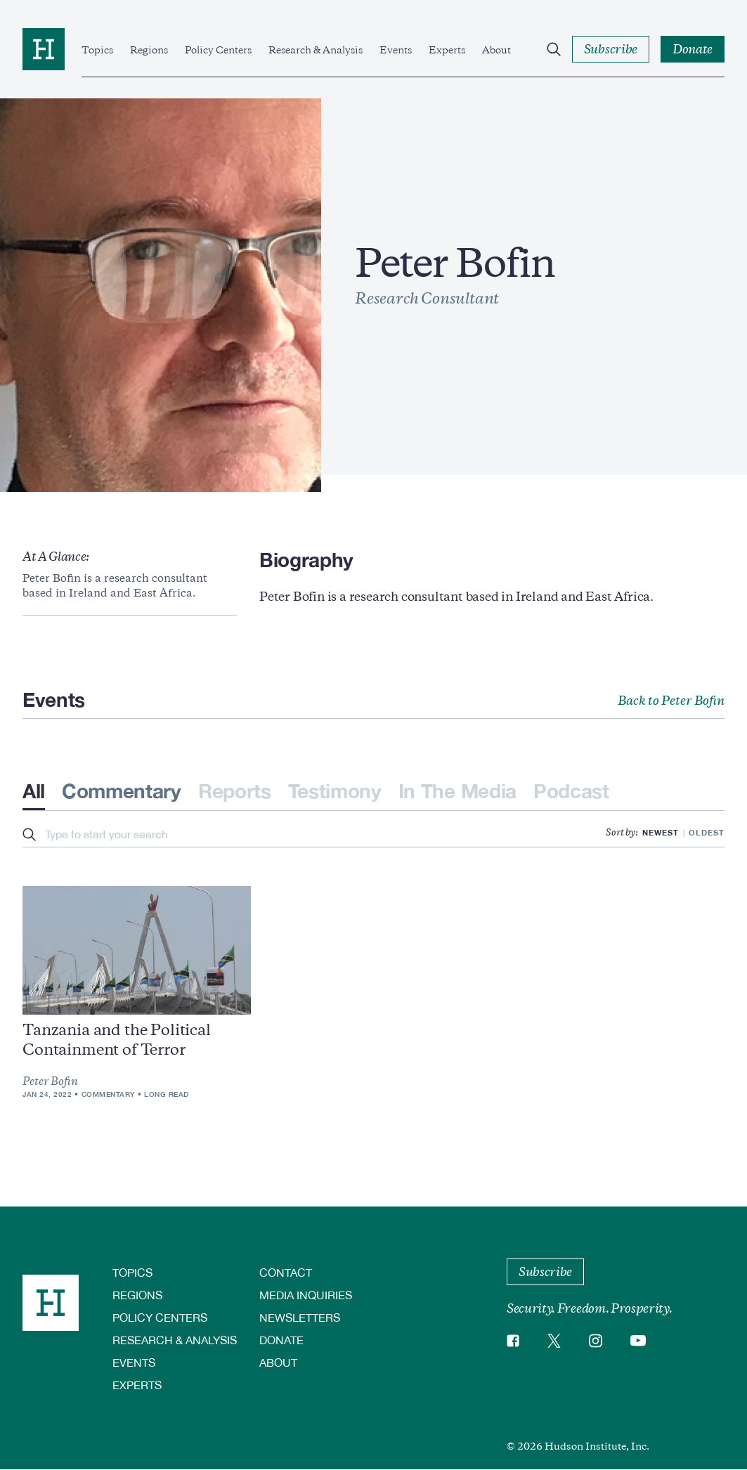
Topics (97, 50)
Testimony (335, 790)
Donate (281, 1339)
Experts (447, 50)
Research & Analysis (315, 50)
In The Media (457, 790)
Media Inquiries (305, 1294)
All (33, 790)
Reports (234, 790)
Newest (660, 832)
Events (395, 50)
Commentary (121, 790)
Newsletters (299, 1317)
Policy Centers (218, 50)
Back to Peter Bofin (671, 701)
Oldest (707, 832)
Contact (285, 1272)
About (496, 50)
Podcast (571, 790)
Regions (149, 50)
